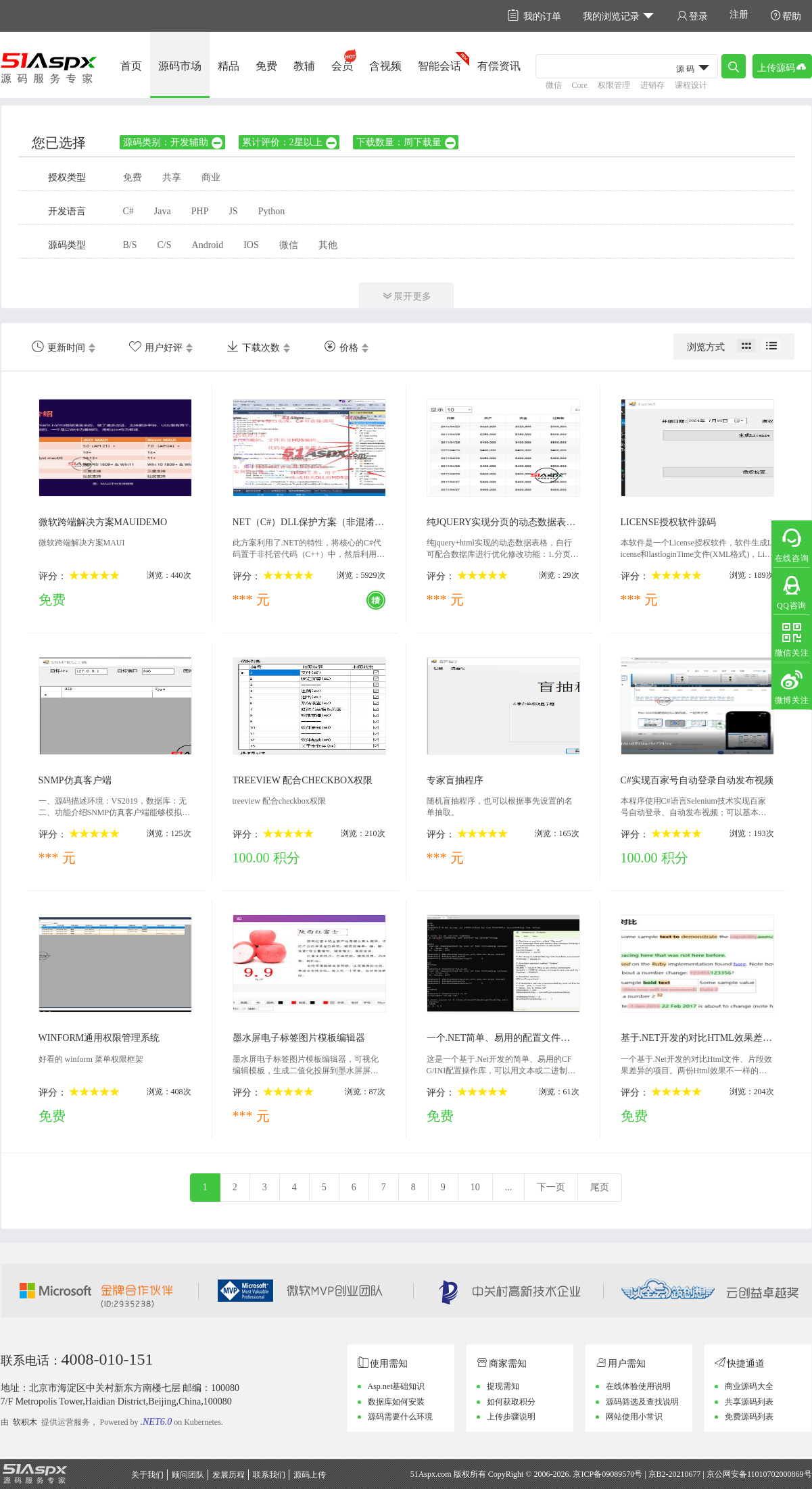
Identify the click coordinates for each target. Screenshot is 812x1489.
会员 (342, 66)
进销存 (652, 85)
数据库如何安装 (396, 1402)
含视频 (385, 66)
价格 (341, 347)
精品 (228, 66)
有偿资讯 (499, 66)
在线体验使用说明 (638, 1386)
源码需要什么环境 (400, 1416)
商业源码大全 (749, 1386)
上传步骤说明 (511, 1416)
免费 (266, 66)
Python (271, 211)
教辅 (304, 66)
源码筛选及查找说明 (642, 1402)
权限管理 (614, 85)
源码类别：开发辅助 (173, 142)
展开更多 (406, 295)
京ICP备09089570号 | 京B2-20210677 (636, 1474)
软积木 (25, 1422)
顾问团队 (188, 1475)
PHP (200, 211)
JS (233, 211)
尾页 (599, 1187)
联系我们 (269, 1475)
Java (162, 211)
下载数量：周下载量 (406, 142)
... (508, 1187)
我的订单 (534, 16)
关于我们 (147, 1475)
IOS (251, 245)
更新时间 (58, 347)
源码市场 (179, 66)
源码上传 (309, 1475)
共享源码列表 (749, 1402)
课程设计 (691, 85)
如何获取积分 (511, 1402)
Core (580, 85)
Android (208, 245)
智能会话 (439, 66)
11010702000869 (775, 1474)
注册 (739, 14)
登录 (692, 16)
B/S (130, 245)
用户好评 (156, 347)
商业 (210, 177)
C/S (165, 245)
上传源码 (782, 66)
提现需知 (503, 1386)
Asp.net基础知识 (396, 1386)
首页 (131, 66)
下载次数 (253, 347)
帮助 (785, 16)
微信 (554, 85)
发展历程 (228, 1475)
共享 (171, 177)
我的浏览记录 (619, 16)
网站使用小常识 (634, 1416)
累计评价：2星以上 (290, 142)
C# (128, 211)
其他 (327, 245)
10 (475, 1187)
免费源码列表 (749, 1416)
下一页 (551, 1187)
